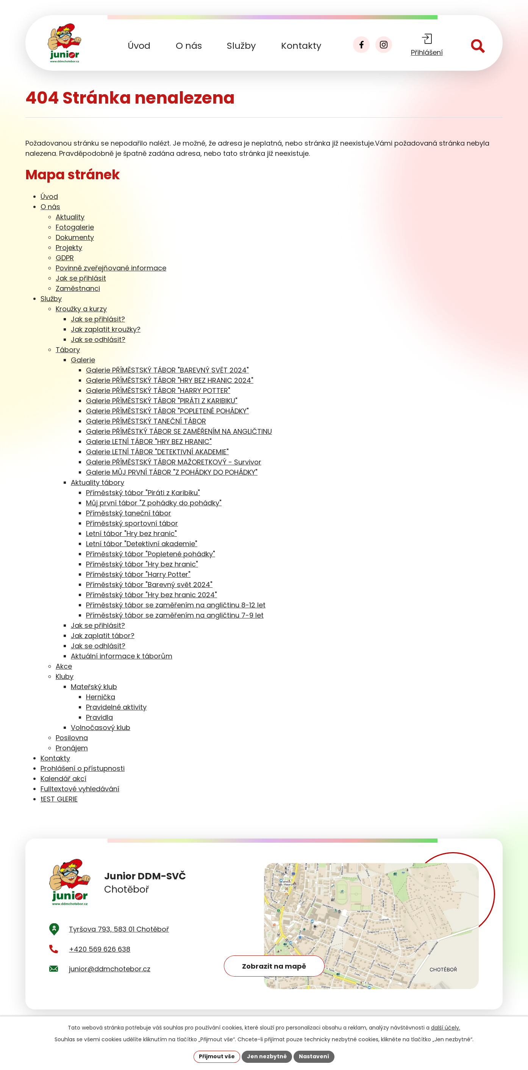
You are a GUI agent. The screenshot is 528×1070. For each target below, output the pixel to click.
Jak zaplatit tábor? (102, 635)
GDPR (65, 257)
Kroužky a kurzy (81, 309)
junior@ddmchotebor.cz (109, 970)
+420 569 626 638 (99, 950)
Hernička (100, 697)
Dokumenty (75, 237)
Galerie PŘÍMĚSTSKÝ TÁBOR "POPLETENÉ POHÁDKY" (167, 411)
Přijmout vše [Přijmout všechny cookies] (217, 1056)
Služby (241, 45)
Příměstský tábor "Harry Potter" (138, 574)
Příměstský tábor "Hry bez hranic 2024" (151, 594)
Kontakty (301, 45)
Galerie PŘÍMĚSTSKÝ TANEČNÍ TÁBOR (146, 421)
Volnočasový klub (100, 727)
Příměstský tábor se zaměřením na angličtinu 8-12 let (176, 605)
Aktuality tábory (97, 482)
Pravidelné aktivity (116, 707)
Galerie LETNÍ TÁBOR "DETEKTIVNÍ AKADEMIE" (157, 452)
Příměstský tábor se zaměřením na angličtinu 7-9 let (175, 615)
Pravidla (99, 717)
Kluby (64, 676)
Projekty (69, 247)
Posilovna (72, 737)
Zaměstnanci (78, 288)
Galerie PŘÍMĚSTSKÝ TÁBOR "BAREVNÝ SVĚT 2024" (167, 370)
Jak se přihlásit (81, 278)
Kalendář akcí (63, 778)
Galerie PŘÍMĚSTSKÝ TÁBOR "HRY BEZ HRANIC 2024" (169, 380)
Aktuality (70, 217)
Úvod (139, 45)
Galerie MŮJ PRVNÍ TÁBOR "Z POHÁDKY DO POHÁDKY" (172, 472)
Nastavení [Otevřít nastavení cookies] (314, 1056)
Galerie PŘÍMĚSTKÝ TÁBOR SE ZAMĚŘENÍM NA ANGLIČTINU (179, 431)
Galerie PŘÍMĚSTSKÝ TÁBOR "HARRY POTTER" (158, 390)
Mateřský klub (94, 686)
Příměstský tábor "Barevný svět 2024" (149, 584)
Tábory (68, 349)
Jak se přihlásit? (98, 319)
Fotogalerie (75, 227)
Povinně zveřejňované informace (111, 268)
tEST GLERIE (59, 799)
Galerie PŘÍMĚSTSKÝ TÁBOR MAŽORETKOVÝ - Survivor (173, 462)
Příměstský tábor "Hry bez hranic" (142, 564)
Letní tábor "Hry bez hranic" (131, 533)
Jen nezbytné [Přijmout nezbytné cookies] (267, 1056)
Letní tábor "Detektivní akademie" (141, 543)
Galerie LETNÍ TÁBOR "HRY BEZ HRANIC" (149, 441)
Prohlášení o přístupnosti (83, 768)
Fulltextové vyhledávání (80, 789)
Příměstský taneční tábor (128, 513)
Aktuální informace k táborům (121, 656)
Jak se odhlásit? (98, 339)
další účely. (445, 1027)
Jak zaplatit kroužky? (106, 329)
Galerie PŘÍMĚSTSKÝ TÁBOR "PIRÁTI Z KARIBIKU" (161, 400)
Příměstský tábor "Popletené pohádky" (150, 554)
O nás (189, 45)
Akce (64, 666)
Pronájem (72, 748)
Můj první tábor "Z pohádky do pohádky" (154, 503)
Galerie (83, 360)
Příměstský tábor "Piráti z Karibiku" (143, 492)
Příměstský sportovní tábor (132, 523)
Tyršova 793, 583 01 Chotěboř (119, 930)
